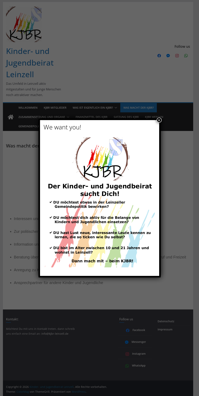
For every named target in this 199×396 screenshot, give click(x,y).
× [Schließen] (159, 120)
